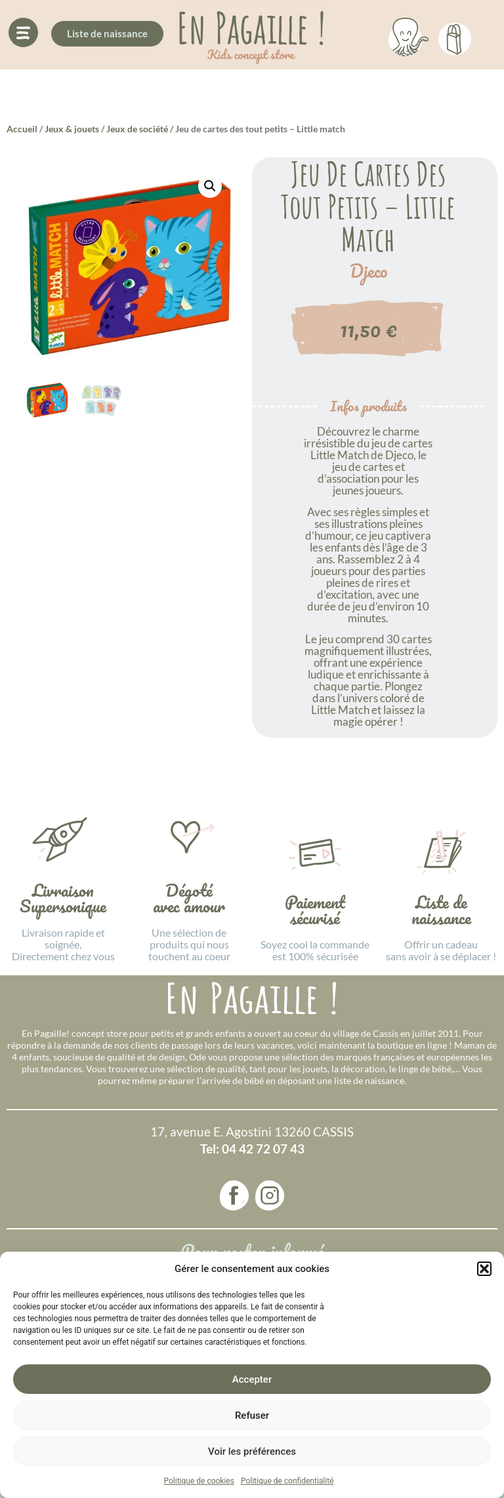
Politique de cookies (199, 1481)
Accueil (22, 128)
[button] (484, 1268)
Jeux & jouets (72, 128)
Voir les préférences (252, 1451)
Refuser (252, 1415)
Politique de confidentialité (287, 1481)
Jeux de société (137, 128)
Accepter (252, 1379)
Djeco (368, 271)
